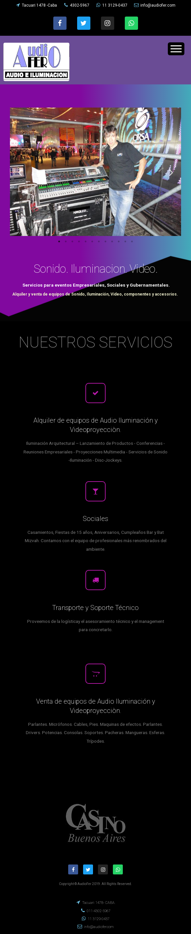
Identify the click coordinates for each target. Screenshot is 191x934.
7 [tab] (99, 241)
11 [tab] (125, 241)
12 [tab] (132, 241)
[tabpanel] (95, 172)
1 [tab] (59, 241)
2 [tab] (66, 241)
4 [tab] (79, 241)
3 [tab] (72, 241)
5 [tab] (85, 241)
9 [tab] (112, 241)
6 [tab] (92, 241)
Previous (20, 172)
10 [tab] (119, 241)
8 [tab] (105, 241)
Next (171, 172)
